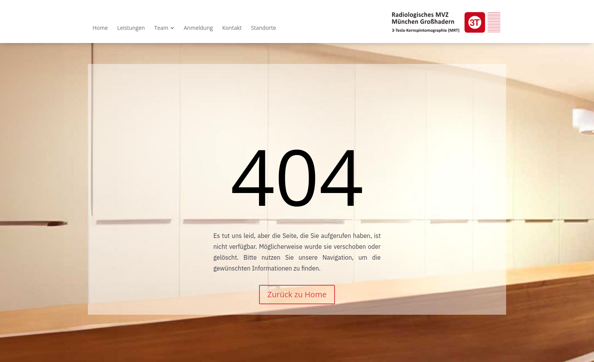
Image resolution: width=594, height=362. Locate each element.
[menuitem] (100, 28)
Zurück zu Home (297, 294)
